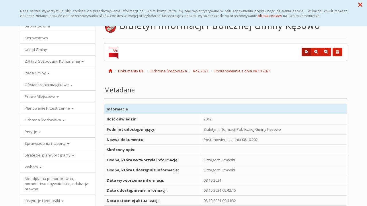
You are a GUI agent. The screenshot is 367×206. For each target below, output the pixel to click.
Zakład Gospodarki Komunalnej (54, 61)
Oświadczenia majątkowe (49, 84)
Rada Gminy (37, 73)
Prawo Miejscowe (42, 96)
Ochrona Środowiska (45, 119)
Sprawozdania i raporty (47, 143)
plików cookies (270, 15)
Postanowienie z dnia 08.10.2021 (242, 71)
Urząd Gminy (36, 49)
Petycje (33, 131)
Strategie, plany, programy (49, 155)
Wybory (33, 166)
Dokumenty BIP (131, 71)
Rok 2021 (200, 71)
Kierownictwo (36, 37)
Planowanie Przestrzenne (49, 108)
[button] (360, 4)
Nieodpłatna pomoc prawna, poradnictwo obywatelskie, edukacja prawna (56, 183)
